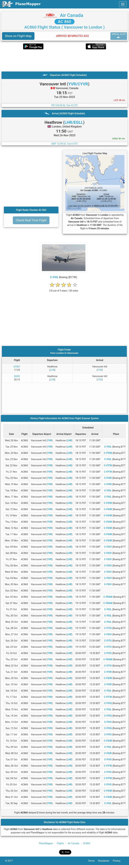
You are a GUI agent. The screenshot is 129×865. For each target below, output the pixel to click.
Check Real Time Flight (31, 220)
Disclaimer (105, 860)
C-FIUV (108, 546)
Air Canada (71, 15)
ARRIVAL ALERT (118, 36)
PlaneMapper (46, 843)
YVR (99, 370)
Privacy (118, 860)
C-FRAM (108, 596)
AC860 (86, 843)
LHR (52, 370)
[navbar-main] (122, 4)
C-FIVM (108, 453)
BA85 (17, 376)
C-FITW (108, 465)
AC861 (17, 366)
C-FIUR (108, 753)
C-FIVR (108, 478)
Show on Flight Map (18, 36)
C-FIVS (108, 653)
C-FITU (108, 628)
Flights (60, 843)
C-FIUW (108, 503)
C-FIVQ (108, 703)
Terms (93, 860)
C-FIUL (54, 277)
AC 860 (64, 21)
